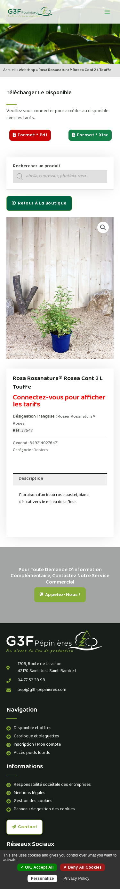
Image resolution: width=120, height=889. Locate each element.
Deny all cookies (82, 867)
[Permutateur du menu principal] (107, 11)
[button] (103, 227)
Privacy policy (76, 878)
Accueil (9, 70)
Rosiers (41, 450)
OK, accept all (37, 867)
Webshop (27, 70)
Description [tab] (31, 479)
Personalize (42, 878)
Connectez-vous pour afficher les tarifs (59, 401)
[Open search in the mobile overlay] (60, 176)
